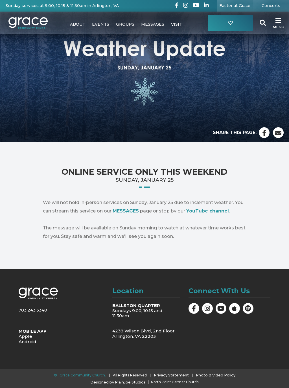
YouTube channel (207, 211)
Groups (125, 24)
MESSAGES (126, 211)
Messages (152, 24)
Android (27, 341)
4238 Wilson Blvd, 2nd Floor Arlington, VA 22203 (143, 333)
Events (100, 24)
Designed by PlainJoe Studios (118, 381)
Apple (25, 336)
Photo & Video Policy (214, 374)
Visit (176, 24)
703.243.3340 (33, 310)
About (77, 24)
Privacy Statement (173, 374)
